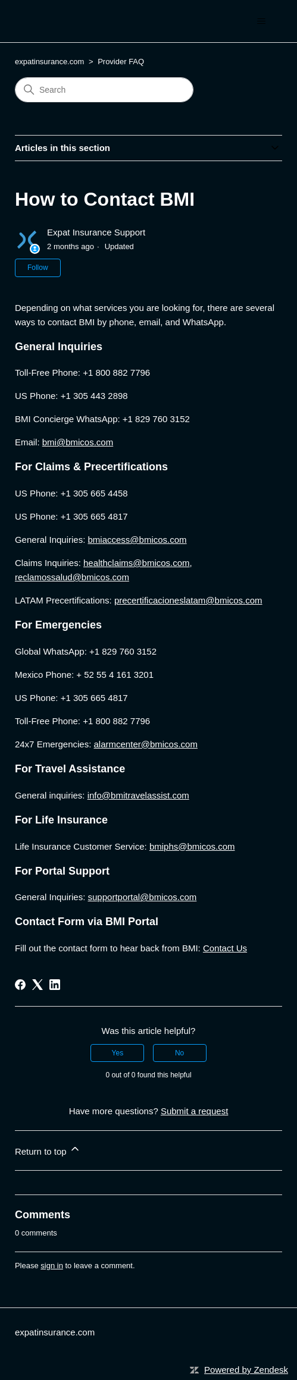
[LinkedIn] (54, 984)
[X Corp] (37, 984)
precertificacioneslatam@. (188, 600)
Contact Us (225, 948)
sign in (51, 1265)
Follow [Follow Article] (37, 267)
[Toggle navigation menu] (261, 21)
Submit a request (194, 1111)
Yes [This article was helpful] (118, 1053)
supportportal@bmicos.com (142, 897)
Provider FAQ (121, 61)
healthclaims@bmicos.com (136, 563)
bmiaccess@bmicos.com (137, 540)
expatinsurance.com (49, 61)
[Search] (104, 90)
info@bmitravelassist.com (138, 795)
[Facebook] (20, 984)
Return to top (48, 1149)
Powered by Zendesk (246, 1370)
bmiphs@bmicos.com (192, 846)
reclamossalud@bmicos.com (72, 577)
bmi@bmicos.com (77, 442)
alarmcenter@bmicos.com (146, 744)
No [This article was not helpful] (179, 1053)
